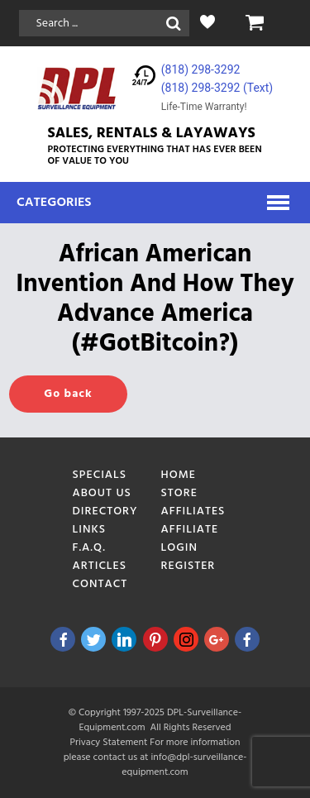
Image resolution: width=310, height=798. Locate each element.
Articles (100, 566)
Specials (100, 475)
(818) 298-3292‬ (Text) (217, 87)
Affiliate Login (190, 538)
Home (179, 475)
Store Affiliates (193, 502)
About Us (102, 493)
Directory (105, 511)
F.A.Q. (89, 547)
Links (90, 529)
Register (188, 566)
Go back (68, 394)
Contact (100, 584)
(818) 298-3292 (201, 69)
